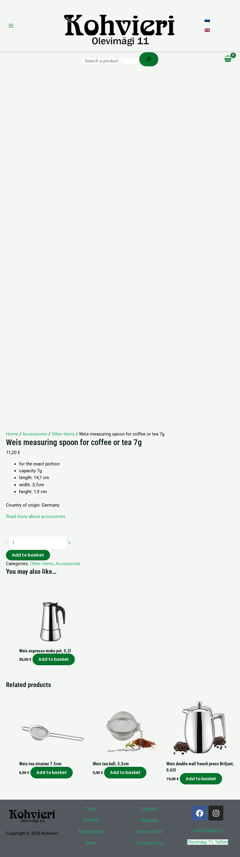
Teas (90, 809)
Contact (149, 809)
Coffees (91, 820)
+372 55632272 (208, 830)
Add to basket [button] (53, 659)
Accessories (34, 434)
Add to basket (28, 555)
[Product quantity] (37, 543)
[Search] (148, 59)
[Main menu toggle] (11, 25)
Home (12, 434)
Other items (63, 434)
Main (91, 843)
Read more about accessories (36, 516)
